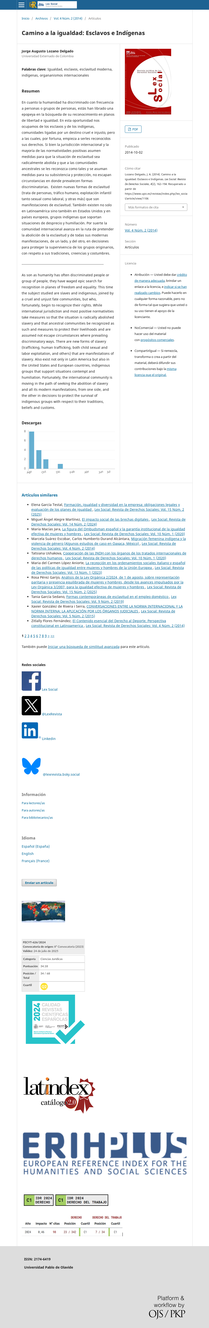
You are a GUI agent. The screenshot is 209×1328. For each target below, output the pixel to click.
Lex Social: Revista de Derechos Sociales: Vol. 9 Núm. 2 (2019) (103, 599)
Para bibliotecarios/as (37, 817)
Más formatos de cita (143, 207)
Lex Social (40, 689)
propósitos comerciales (157, 340)
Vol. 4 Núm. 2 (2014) (68, 18)
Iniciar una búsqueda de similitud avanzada (84, 646)
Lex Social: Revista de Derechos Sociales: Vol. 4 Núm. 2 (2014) (135, 625)
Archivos (41, 18)
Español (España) (36, 846)
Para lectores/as (33, 803)
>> (52, 635)
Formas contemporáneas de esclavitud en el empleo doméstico (117, 596)
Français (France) (35, 861)
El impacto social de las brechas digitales (115, 519)
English (28, 853)
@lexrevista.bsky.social (51, 774)
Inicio (25, 18)
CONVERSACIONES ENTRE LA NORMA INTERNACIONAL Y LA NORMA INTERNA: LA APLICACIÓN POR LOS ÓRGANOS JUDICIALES (107, 608)
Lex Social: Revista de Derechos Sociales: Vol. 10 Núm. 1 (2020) (134, 534)
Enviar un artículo (39, 883)
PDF (135, 129)
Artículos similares (40, 495)
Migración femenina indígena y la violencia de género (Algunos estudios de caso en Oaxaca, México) (108, 541)
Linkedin (49, 738)
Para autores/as (33, 810)
